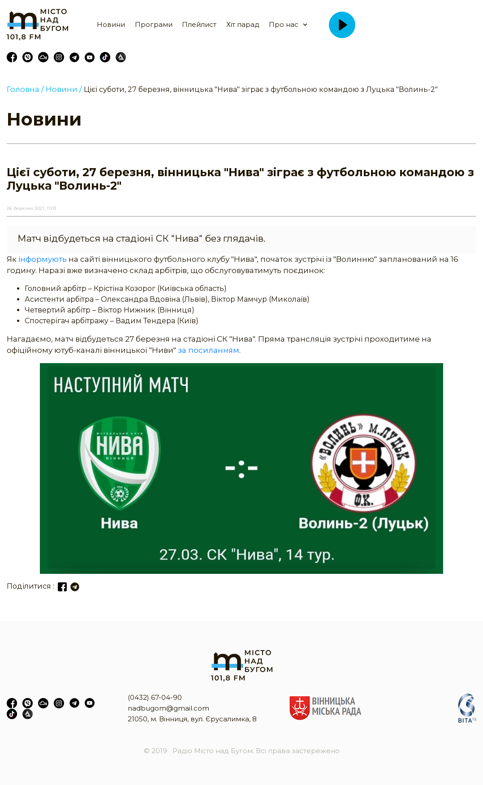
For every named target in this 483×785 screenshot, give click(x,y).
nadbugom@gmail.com (168, 708)
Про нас (283, 24)
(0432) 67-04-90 (155, 697)
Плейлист (199, 24)
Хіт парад (242, 24)
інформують (42, 259)
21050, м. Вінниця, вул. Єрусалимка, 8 (192, 719)
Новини (111, 24)
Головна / (25, 89)
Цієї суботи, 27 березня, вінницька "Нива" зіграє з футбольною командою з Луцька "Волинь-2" (261, 89)
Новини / (64, 89)
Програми (153, 24)
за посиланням (208, 350)
